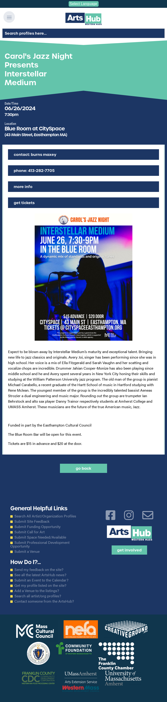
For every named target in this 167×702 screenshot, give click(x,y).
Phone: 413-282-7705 (34, 170)
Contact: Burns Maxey (35, 154)
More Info (23, 186)
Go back (83, 468)
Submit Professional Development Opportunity (40, 544)
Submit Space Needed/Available (40, 537)
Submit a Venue (27, 551)
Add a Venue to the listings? (36, 590)
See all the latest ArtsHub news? (40, 575)
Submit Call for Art (29, 532)
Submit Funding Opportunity (37, 526)
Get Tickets (24, 202)
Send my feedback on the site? (38, 569)
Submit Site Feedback (31, 521)
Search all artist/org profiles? (37, 596)
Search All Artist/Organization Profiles (45, 516)
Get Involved (129, 550)
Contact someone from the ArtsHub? (44, 601)
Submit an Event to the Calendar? (41, 580)
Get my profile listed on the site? (40, 585)
